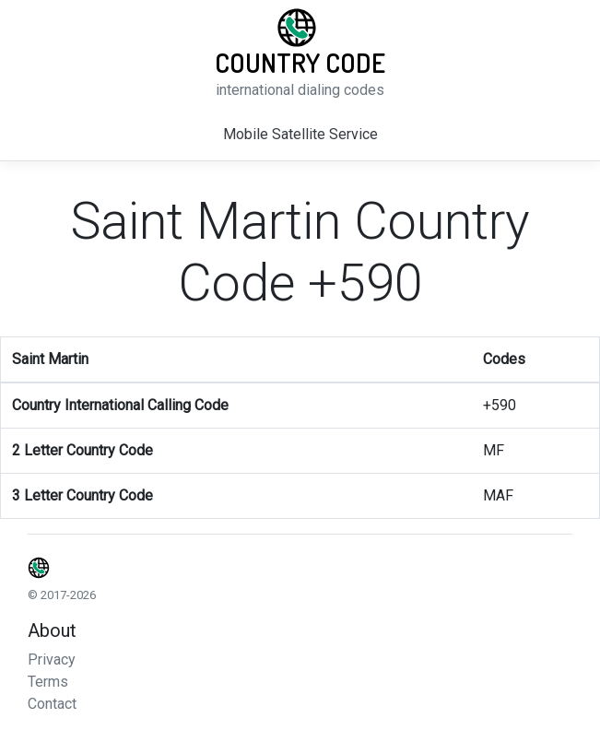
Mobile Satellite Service (300, 134)
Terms (48, 681)
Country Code (300, 62)
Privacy (52, 659)
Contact (52, 703)
